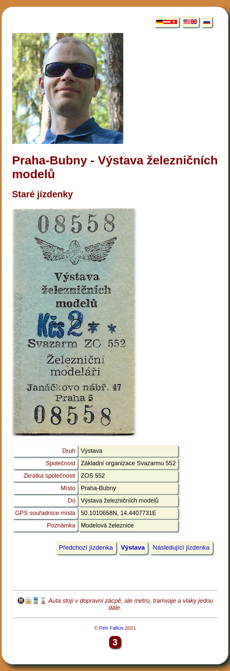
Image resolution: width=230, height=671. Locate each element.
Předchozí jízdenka (86, 547)
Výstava (133, 547)
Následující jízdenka (181, 547)
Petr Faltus (111, 628)
